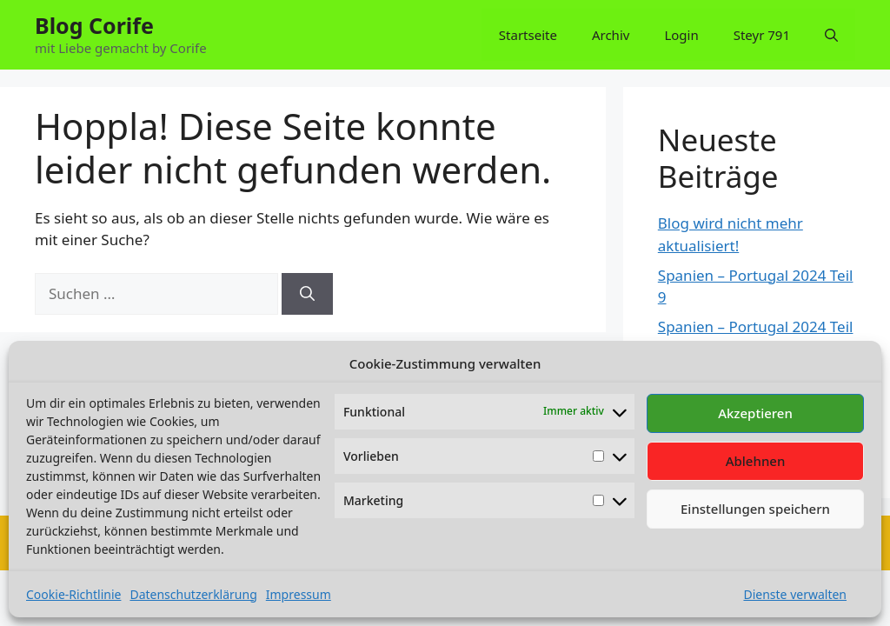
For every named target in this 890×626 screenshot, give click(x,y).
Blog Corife (94, 25)
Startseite (528, 34)
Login (681, 34)
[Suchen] (307, 294)
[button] (831, 35)
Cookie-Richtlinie (73, 594)
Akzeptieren (755, 413)
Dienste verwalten (795, 594)
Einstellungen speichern (755, 508)
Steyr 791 (762, 34)
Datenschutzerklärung (193, 594)
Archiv (610, 34)
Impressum (298, 594)
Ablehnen (756, 461)
